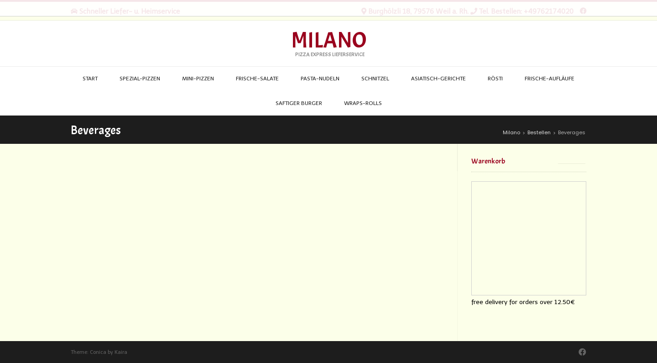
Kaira (121, 352)
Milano (328, 41)
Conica (98, 352)
